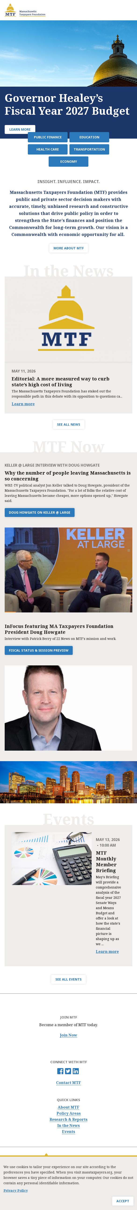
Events (68, 1131)
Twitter (68, 1071)
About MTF (68, 1107)
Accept (122, 1201)
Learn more (23, 403)
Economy (68, 161)
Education (89, 137)
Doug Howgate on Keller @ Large (39, 512)
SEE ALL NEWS (68, 424)
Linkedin (75, 1071)
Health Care (47, 149)
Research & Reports (68, 1119)
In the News (68, 1125)
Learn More (20, 129)
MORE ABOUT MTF (69, 248)
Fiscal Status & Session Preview (38, 650)
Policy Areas (69, 1113)
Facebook (60, 1071)
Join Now (68, 1035)
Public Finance (48, 137)
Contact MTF (68, 1082)
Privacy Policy (16, 1190)
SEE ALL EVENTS (68, 979)
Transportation (89, 149)
